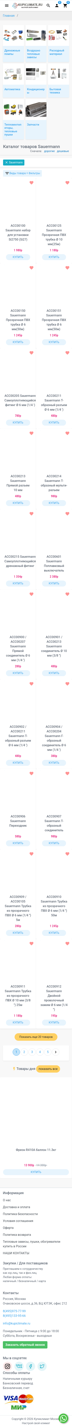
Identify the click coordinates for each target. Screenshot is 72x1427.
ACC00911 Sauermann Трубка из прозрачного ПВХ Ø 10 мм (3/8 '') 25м (18, 996)
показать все (48, 1069)
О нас (7, 1200)
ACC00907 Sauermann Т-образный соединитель (54, 823)
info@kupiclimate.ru (16, 1323)
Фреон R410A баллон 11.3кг (36, 1150)
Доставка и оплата (16, 1207)
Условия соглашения (18, 1221)
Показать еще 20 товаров (36, 1037)
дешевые (63, 151)
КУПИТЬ (18, 257)
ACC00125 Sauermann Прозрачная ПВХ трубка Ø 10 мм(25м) (54, 235)
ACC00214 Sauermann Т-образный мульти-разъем (54, 483)
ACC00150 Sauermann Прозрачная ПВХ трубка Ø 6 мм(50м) (18, 320)
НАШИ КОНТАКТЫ (16, 1253)
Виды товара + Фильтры (22, 173)
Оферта (8, 1228)
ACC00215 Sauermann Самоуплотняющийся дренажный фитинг (20, 561)
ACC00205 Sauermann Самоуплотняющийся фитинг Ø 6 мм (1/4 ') (20, 400)
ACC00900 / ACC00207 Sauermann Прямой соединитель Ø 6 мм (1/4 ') (18, 648)
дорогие (49, 151)
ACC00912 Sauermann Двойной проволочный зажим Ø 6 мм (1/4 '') (54, 998)
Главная (9, 15)
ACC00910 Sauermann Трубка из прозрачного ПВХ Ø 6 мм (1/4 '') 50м (54, 906)
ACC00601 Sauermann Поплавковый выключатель (54, 563)
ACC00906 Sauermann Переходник (18, 821)
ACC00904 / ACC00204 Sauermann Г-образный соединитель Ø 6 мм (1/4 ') (54, 738)
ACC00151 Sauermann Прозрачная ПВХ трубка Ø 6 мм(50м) (54, 320)
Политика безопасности (20, 1214)
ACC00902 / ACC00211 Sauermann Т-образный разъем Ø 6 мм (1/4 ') (18, 736)
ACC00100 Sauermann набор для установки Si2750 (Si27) (18, 232)
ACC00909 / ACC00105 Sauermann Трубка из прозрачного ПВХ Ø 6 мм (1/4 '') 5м (18, 908)
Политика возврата (17, 1235)
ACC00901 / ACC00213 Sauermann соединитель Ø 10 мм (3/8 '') (54, 646)
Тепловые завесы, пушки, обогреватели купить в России (31, 1244)
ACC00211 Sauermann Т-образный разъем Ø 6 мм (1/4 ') (54, 402)
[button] (66, 1128)
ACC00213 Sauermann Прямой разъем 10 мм (18, 483)
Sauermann (14, 162)
